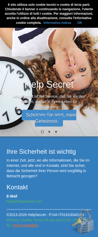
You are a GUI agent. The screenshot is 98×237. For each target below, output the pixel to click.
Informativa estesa (57, 23)
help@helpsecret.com (24, 201)
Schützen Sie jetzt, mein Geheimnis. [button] (51, 118)
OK (79, 23)
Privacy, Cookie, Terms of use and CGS (39, 220)
